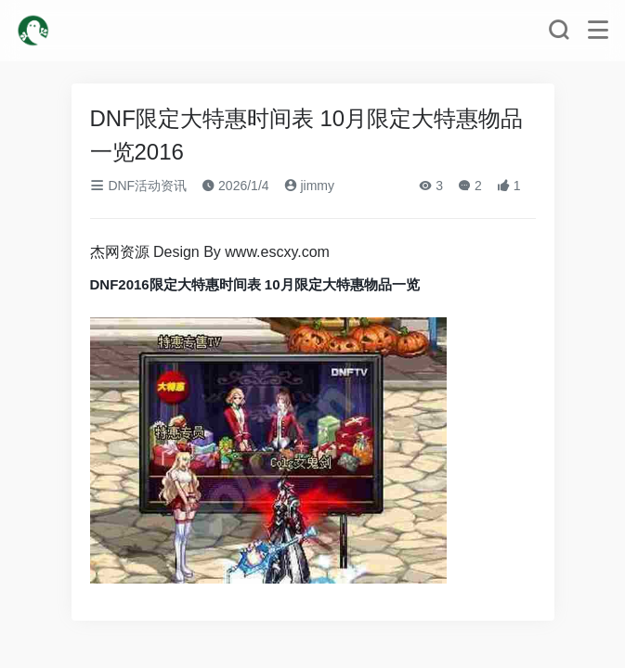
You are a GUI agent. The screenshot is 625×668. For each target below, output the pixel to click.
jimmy (309, 185)
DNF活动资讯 (139, 185)
